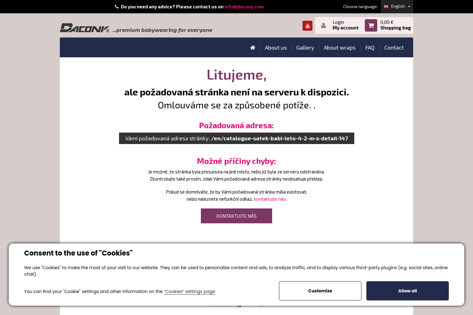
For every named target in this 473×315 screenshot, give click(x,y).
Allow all (407, 291)
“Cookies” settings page (189, 291)
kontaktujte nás (270, 199)
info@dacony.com (244, 6)
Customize (320, 291)
